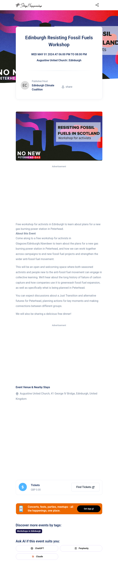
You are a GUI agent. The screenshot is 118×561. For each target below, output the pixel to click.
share (67, 86)
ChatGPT (37, 548)
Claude (37, 557)
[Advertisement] (59, 194)
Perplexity (81, 548)
